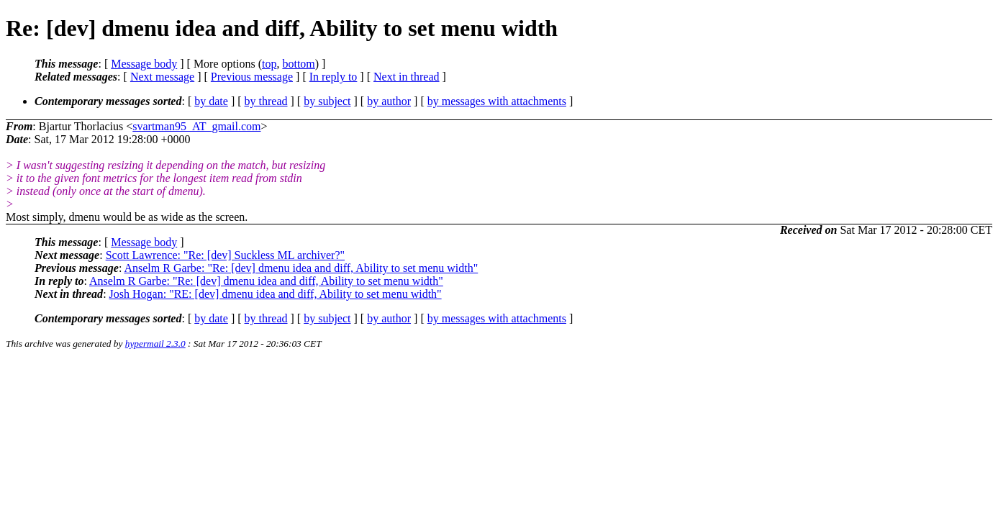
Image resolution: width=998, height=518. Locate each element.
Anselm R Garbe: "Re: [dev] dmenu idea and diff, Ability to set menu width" (301, 268)
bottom (298, 64)
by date (211, 101)
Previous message (252, 77)
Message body (144, 64)
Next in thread (406, 77)
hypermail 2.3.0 (155, 343)
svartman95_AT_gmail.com (196, 126)
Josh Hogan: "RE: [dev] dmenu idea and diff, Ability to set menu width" (275, 294)
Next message (162, 77)
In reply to (333, 77)
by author (389, 101)
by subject (327, 101)
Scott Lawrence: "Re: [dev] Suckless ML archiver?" (225, 255)
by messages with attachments (496, 101)
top (269, 64)
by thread (266, 101)
